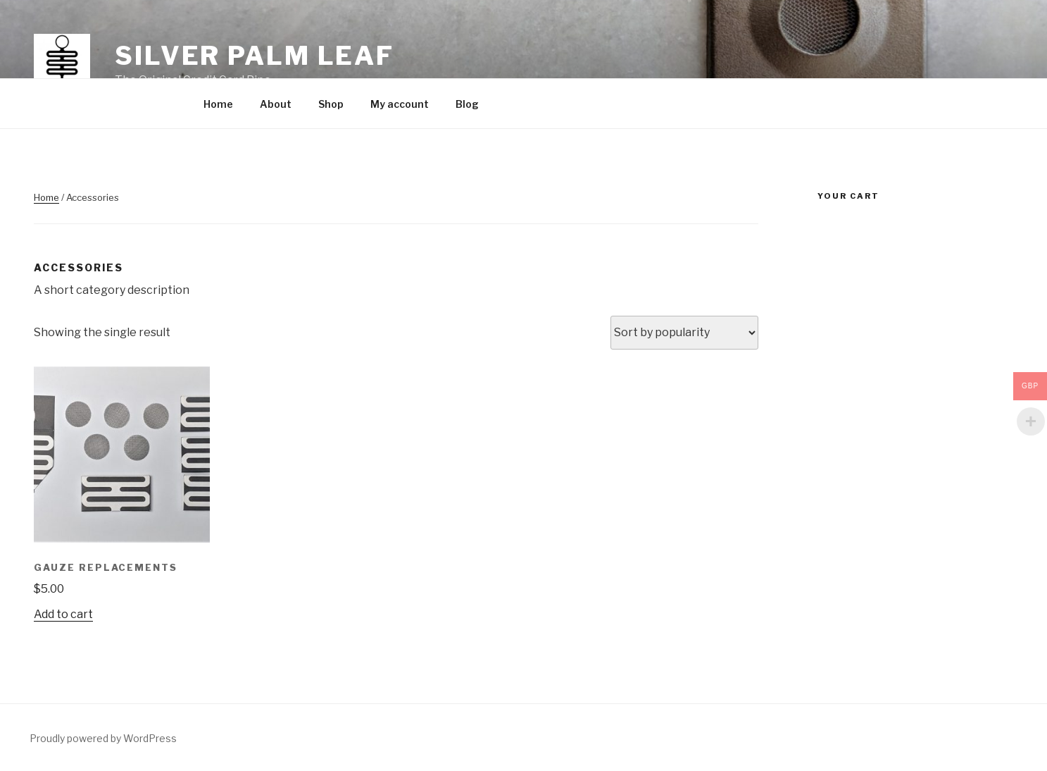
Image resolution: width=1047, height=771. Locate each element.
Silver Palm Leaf (254, 55)
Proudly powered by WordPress (103, 738)
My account (399, 104)
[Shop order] (684, 333)
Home (218, 104)
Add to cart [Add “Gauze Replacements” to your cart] (63, 614)
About (275, 104)
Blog (467, 104)
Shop (331, 104)
